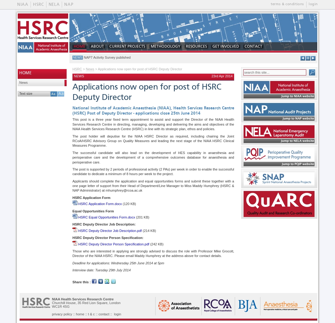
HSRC (38, 4)
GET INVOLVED (225, 47)
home (80, 314)
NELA (54, 4)
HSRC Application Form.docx (97, 204)
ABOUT (97, 47)
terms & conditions (287, 4)
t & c (91, 314)
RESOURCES (196, 47)
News (23, 82)
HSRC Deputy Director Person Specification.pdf (110, 244)
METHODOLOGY (165, 47)
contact (103, 314)
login (313, 4)
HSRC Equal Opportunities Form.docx (103, 217)
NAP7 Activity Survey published (107, 57)
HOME (79, 47)
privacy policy (62, 314)
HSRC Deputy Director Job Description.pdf (107, 231)
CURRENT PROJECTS (127, 47)
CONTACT (253, 47)
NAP (68, 4)
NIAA (22, 4)
